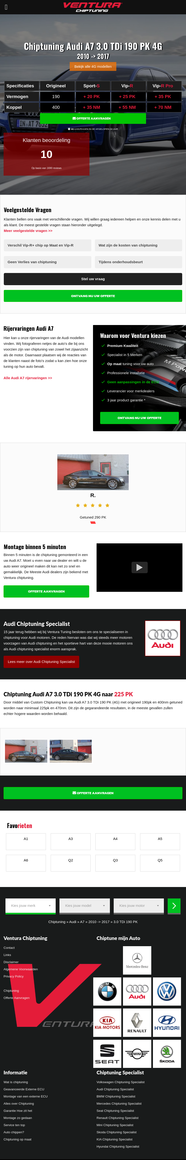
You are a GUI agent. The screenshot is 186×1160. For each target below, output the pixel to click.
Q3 (115, 858)
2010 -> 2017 (99, 920)
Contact (9, 946)
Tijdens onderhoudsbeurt (120, 261)
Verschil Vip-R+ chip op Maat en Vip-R (40, 245)
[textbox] (30, 903)
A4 (115, 837)
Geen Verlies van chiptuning (31, 261)
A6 (26, 858)
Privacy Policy (14, 974)
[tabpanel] (93, 485)
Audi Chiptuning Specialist (115, 1087)
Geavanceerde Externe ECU (24, 1087)
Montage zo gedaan (18, 1116)
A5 (160, 837)
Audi (72, 920)
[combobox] (30, 904)
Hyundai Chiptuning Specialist (118, 1144)
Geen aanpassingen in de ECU (133, 380)
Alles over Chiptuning (19, 1101)
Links (7, 953)
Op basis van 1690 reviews (46, 168)
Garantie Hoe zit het (18, 1109)
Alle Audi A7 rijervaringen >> (28, 376)
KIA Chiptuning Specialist (114, 1137)
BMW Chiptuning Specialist (116, 1094)
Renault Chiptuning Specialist (117, 1116)
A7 (82, 920)
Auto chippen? (14, 1130)
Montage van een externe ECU (26, 1094)
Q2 (70, 858)
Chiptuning (56, 920)
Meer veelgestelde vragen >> (28, 231)
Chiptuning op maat (17, 1137)
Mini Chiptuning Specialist (115, 1123)
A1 (26, 837)
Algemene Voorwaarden (21, 967)
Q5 (160, 858)
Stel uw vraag (93, 277)
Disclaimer (11, 960)
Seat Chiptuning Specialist (115, 1109)
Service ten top (14, 1123)
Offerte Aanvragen (92, 118)
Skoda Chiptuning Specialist (117, 1130)
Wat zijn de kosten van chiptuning (127, 245)
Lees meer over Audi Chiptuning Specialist (41, 660)
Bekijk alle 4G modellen (93, 66)
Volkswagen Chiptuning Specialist (121, 1080)
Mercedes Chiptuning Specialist (119, 1101)
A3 (71, 837)
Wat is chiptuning (16, 1080)
